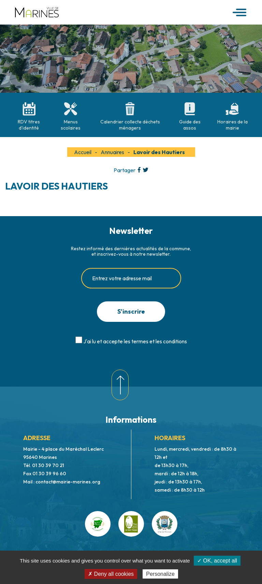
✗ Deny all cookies (111, 574)
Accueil (82, 152)
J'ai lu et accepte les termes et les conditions (135, 341)
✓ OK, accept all (217, 561)
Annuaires (112, 152)
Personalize (160, 574)
